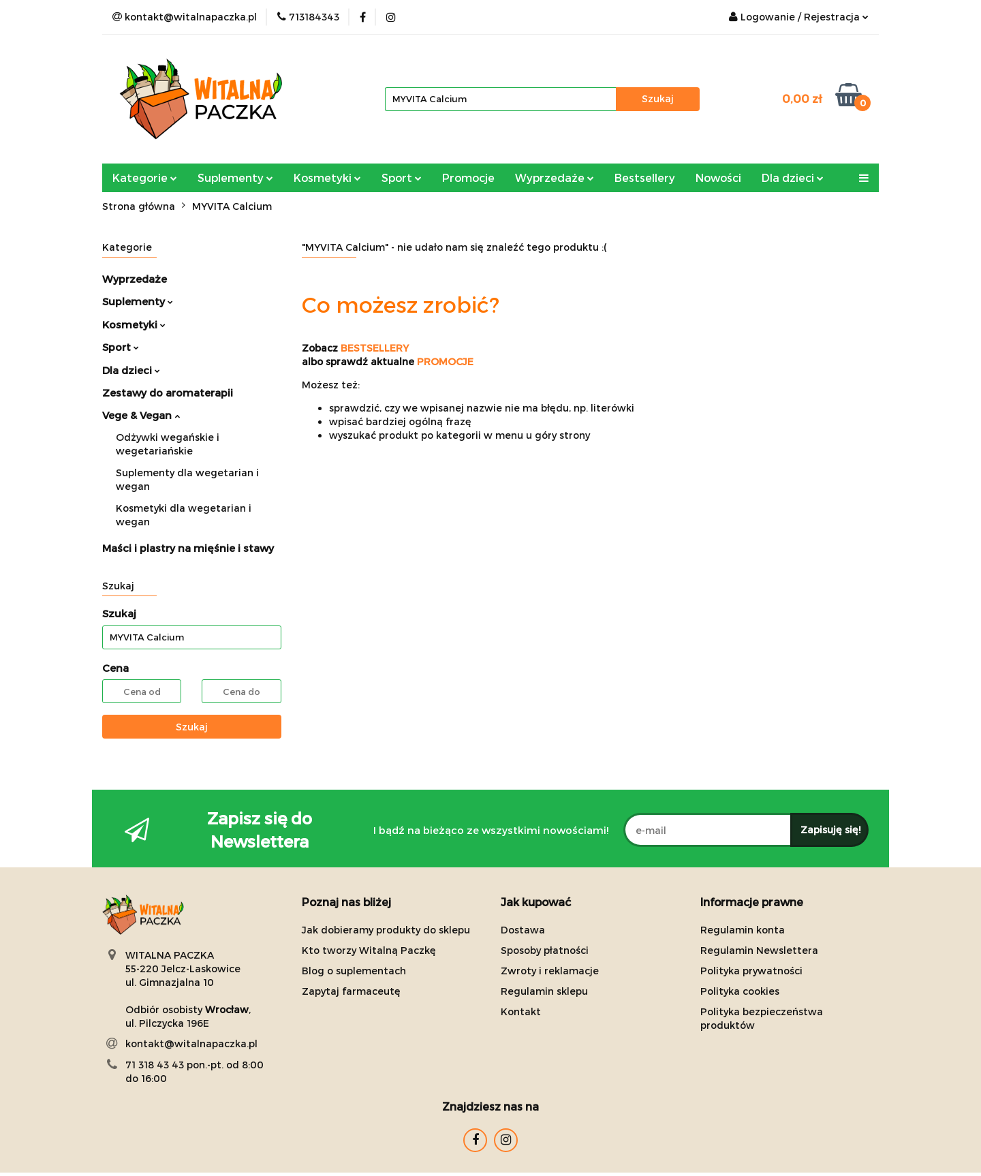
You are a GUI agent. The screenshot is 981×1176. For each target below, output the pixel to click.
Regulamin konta (742, 929)
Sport (402, 177)
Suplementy (235, 177)
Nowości (718, 177)
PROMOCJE (445, 361)
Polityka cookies (739, 991)
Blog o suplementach (354, 970)
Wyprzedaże (554, 177)
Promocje (468, 177)
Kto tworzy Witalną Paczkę (369, 950)
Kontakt (521, 1011)
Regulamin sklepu (544, 991)
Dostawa (523, 929)
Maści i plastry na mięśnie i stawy (188, 548)
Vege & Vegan (141, 415)
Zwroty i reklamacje (550, 970)
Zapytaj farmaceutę (351, 991)
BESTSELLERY (375, 348)
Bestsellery (644, 177)
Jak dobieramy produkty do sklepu (386, 929)
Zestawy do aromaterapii (167, 392)
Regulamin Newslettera (759, 950)
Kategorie (144, 177)
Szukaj (192, 726)
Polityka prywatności (751, 970)
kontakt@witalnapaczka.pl (191, 1043)
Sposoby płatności (545, 950)
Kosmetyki (327, 177)
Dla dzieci (793, 177)
